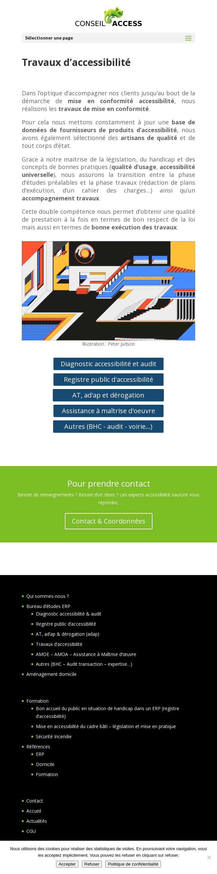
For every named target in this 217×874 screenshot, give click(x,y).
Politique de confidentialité (133, 864)
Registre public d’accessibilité (66, 624)
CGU (31, 831)
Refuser (92, 864)
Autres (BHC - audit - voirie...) (108, 426)
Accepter (67, 864)
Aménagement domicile (51, 674)
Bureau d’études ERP (48, 606)
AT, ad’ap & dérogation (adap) (67, 634)
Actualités (36, 821)
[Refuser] (209, 857)
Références (38, 746)
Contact (34, 801)
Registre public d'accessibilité (108, 379)
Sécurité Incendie (54, 736)
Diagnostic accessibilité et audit (108, 363)
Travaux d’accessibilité (59, 644)
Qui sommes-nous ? (47, 596)
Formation (37, 701)
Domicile (45, 764)
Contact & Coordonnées (108, 521)
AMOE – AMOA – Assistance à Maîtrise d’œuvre (86, 654)
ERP (40, 754)
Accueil (33, 811)
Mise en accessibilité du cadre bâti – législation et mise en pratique (106, 726)
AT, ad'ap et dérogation (108, 395)
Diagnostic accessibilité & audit (68, 614)
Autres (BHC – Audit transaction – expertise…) (84, 664)
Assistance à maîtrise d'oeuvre (108, 410)
